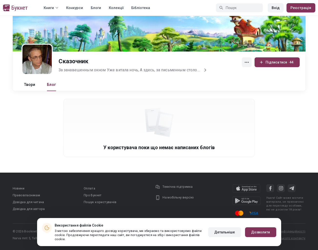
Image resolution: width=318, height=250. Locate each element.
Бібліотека (140, 8)
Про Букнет (93, 195)
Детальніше (224, 232)
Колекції (116, 8)
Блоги (96, 8)
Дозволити (260, 232)
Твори (29, 84)
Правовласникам (26, 195)
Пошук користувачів (100, 202)
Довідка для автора (29, 209)
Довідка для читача (28, 202)
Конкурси (74, 8)
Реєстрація (300, 8)
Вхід (275, 8)
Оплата (89, 188)
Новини (18, 188)
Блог (51, 84)
